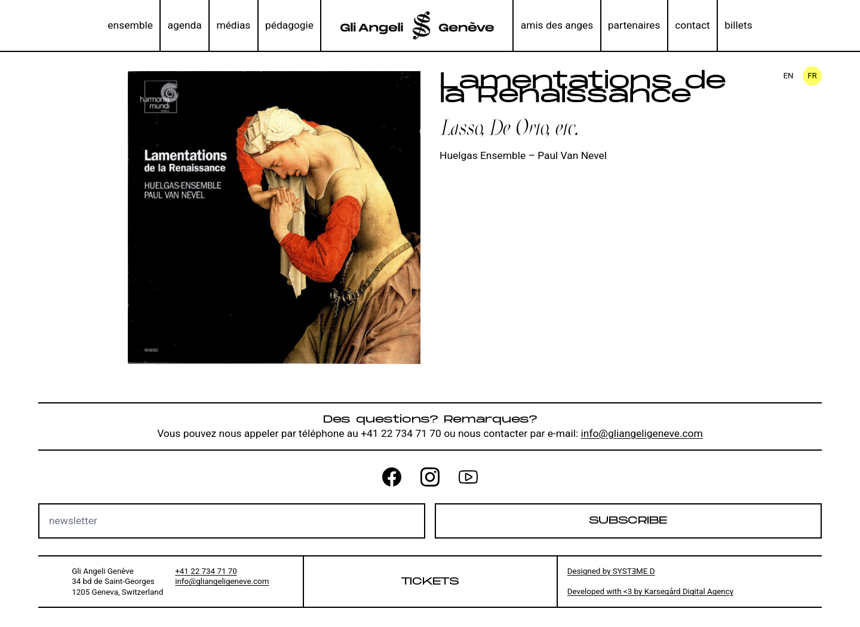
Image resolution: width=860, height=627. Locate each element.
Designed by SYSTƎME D (611, 571)
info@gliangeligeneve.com (642, 433)
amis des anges (557, 25)
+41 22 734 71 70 (206, 571)
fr (812, 75)
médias (233, 25)
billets (738, 25)
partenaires (634, 25)
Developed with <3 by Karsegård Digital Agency (650, 591)
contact (692, 25)
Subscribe (628, 520)
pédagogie (289, 25)
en (788, 75)
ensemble (130, 25)
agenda (184, 25)
